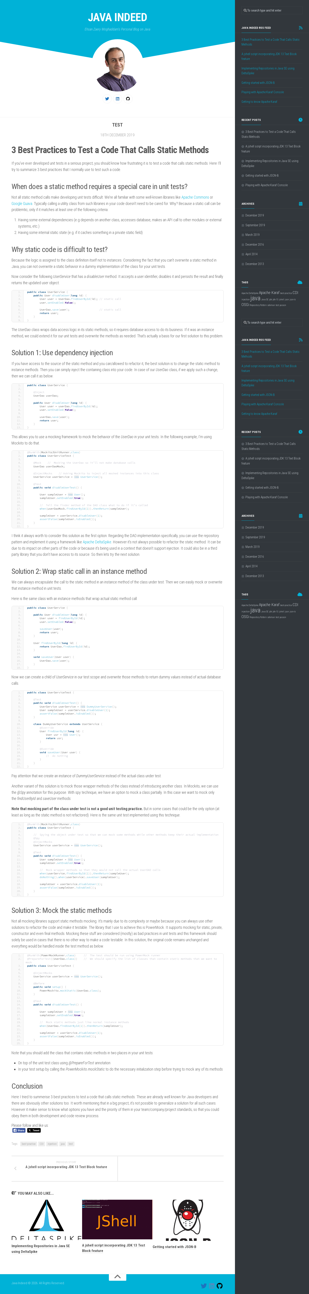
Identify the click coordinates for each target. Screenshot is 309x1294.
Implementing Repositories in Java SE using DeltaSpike (267, 71)
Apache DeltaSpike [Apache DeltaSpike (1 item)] (249, 293)
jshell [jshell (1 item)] (281, 299)
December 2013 (254, 264)
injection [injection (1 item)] (245, 299)
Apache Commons (195, 197)
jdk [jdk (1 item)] (270, 299)
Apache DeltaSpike (97, 542)
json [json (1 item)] (287, 299)
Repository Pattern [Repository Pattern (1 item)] (258, 305)
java (63, 1143)
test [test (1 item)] (277, 305)
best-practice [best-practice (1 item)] (286, 293)
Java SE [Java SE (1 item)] (264, 299)
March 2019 (252, 235)
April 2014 (251, 254)
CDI (42, 1143)
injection (52, 1143)
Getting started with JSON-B (174, 1247)
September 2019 (255, 225)
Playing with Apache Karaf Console (262, 92)
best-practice (28, 1143)
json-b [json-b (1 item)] (292, 299)
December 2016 (254, 244)
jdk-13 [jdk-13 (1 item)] (275, 299)
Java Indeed (117, 17)
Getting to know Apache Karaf (259, 101)
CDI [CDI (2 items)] (295, 292)
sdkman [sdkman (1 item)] (271, 305)
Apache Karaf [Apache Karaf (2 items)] (269, 292)
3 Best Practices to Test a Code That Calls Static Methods (270, 42)
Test (117, 125)
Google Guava (22, 203)
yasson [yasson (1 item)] (283, 305)
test (71, 1143)
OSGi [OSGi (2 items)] (245, 304)
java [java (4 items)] (255, 298)
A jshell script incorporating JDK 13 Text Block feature (269, 56)
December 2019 (254, 215)
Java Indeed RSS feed (256, 27)
